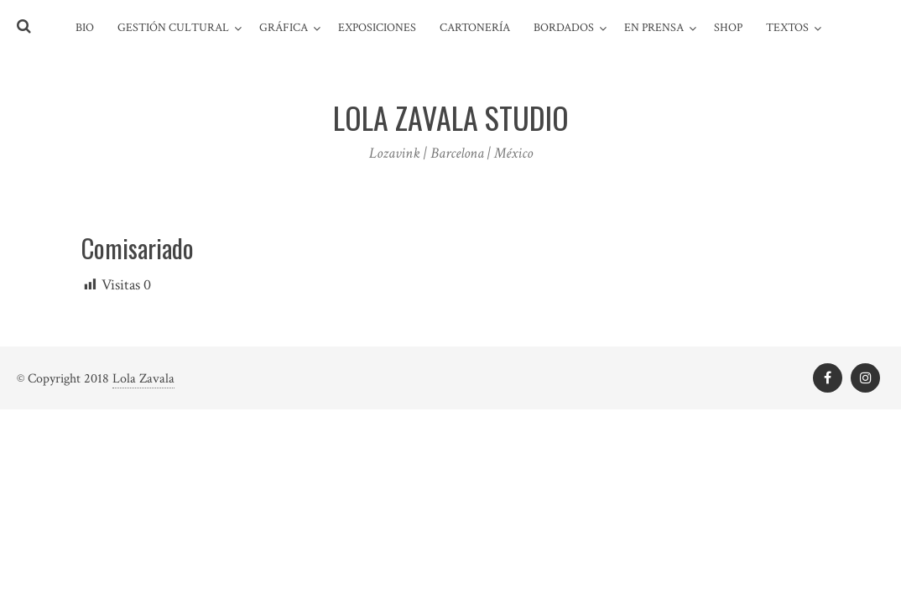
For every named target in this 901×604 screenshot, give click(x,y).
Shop (728, 27)
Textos (787, 27)
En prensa (654, 27)
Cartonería (475, 27)
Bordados (564, 27)
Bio (85, 27)
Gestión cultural (173, 27)
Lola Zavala (143, 379)
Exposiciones (377, 27)
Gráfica (283, 27)
